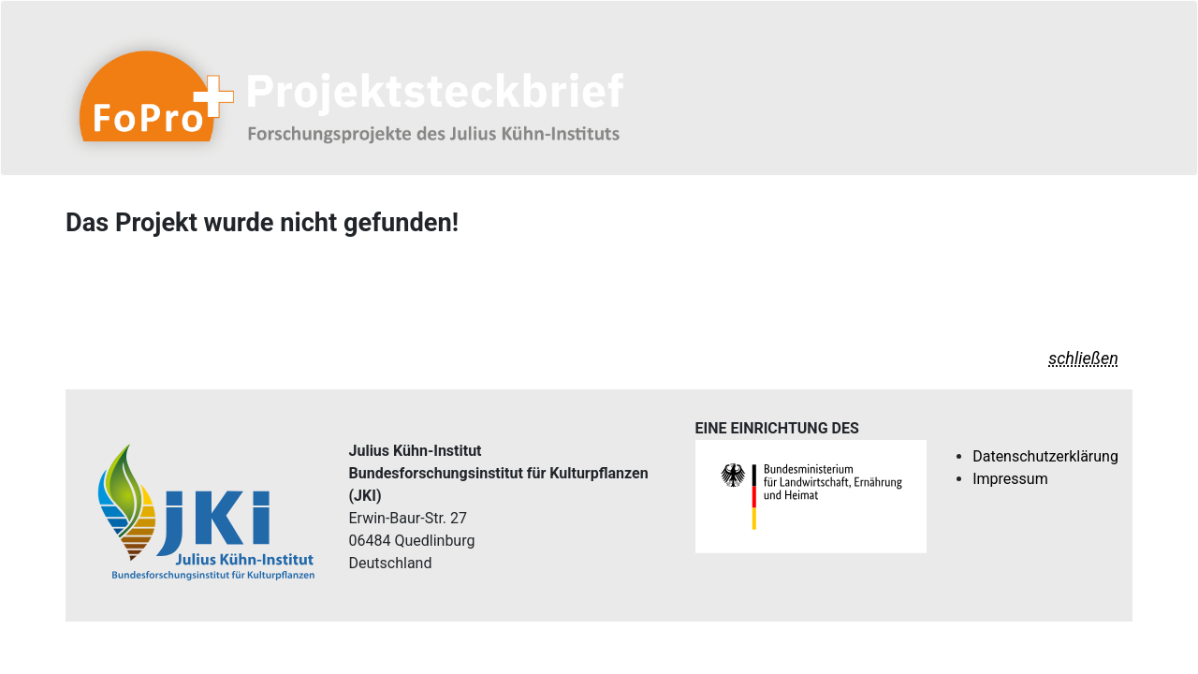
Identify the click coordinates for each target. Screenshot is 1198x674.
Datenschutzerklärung (1045, 456)
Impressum (1010, 479)
